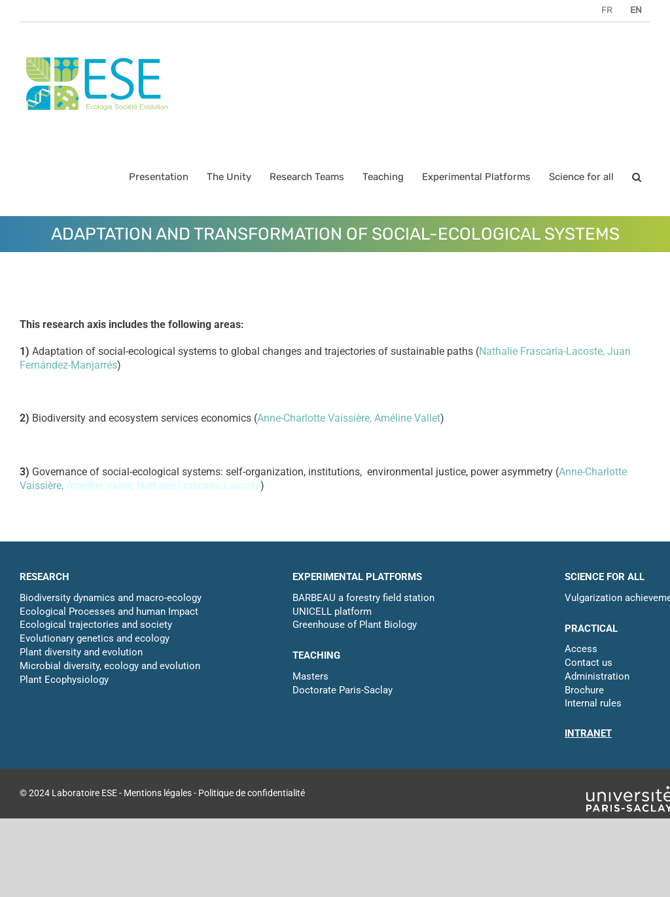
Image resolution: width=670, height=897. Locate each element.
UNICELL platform (332, 611)
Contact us (588, 662)
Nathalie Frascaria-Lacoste (541, 351)
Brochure (584, 690)
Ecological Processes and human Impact (109, 611)
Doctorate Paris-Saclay (342, 690)
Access (581, 649)
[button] (636, 177)
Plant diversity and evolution (81, 652)
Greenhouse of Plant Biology (354, 625)
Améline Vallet (407, 418)
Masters (310, 676)
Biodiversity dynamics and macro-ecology (111, 598)
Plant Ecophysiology (64, 680)
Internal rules (593, 703)
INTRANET (588, 733)
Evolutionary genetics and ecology (94, 638)
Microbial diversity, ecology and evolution (110, 666)
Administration (597, 676)
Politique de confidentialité (251, 793)
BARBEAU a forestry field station (363, 598)
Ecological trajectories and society (96, 625)
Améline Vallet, (101, 485)
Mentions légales (158, 793)
